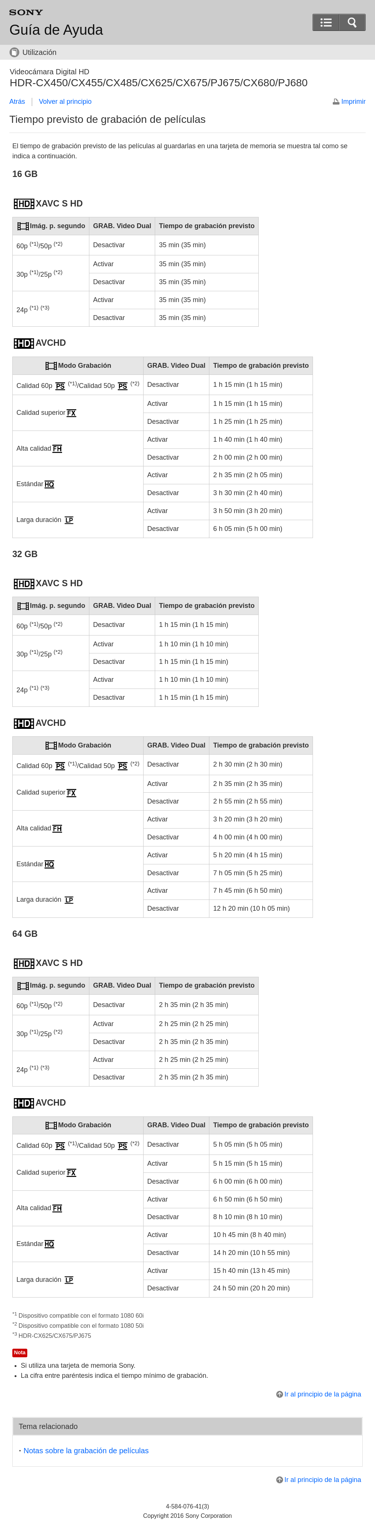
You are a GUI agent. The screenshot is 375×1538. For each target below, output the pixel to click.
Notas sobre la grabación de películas (86, 1451)
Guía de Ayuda (56, 30)
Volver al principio (65, 101)
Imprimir (353, 101)
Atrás (17, 101)
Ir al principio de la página (323, 1394)
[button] (352, 22)
